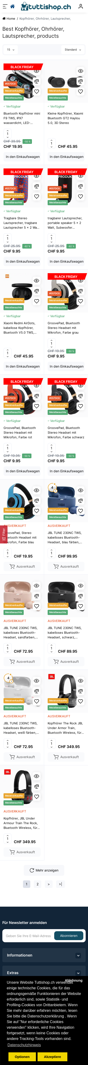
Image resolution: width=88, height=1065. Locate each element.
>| (60, 884)
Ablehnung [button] (73, 980)
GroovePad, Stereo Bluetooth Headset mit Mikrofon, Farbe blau (20, 537)
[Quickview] (37, 71)
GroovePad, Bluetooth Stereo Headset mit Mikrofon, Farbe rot (20, 432)
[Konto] (81, 6)
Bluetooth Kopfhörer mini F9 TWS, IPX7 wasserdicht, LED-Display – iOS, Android (22, 118)
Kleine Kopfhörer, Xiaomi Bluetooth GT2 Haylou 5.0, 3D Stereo (65, 118)
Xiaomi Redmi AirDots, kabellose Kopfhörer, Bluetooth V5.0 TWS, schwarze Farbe (19, 328)
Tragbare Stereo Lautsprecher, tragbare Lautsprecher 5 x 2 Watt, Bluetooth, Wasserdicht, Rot (22, 223)
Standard (73, 49)
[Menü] (5, 6)
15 (10, 49)
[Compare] (80, 81)
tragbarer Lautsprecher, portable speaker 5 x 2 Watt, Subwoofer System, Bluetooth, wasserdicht (65, 223)
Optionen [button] (22, 1057)
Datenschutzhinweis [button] (24, 1045)
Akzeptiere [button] (52, 1057)
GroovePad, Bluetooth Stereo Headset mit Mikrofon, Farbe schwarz (66, 432)
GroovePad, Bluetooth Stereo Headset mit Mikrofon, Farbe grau (64, 327)
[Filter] (4, 534)
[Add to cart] (22, 156)
